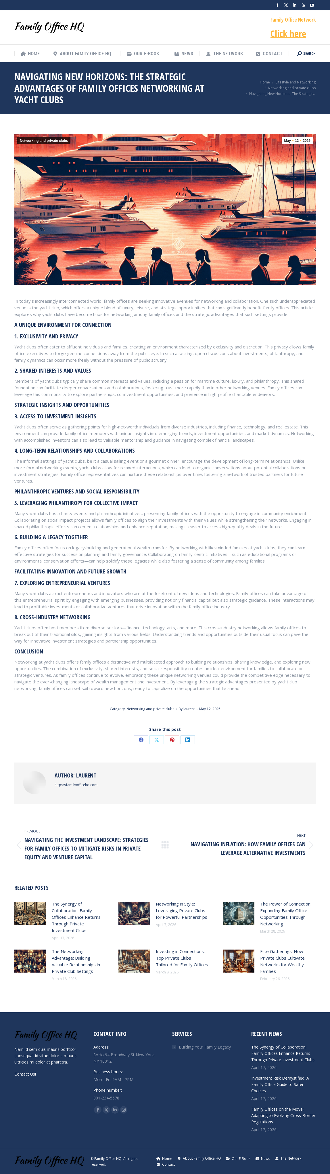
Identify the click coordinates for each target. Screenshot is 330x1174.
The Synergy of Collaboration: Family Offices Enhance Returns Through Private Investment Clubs (76, 917)
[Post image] (30, 913)
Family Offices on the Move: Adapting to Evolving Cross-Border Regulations (283, 1115)
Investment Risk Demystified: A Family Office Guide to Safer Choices (280, 1084)
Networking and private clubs (44, 141)
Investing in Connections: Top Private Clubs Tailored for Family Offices (182, 957)
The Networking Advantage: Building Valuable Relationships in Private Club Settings (76, 961)
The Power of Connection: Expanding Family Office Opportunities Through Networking (285, 914)
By (187, 708)
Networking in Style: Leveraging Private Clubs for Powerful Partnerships (181, 910)
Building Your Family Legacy (205, 1047)
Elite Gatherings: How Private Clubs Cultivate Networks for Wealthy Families (282, 961)
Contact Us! (25, 1074)
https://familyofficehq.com (76, 784)
